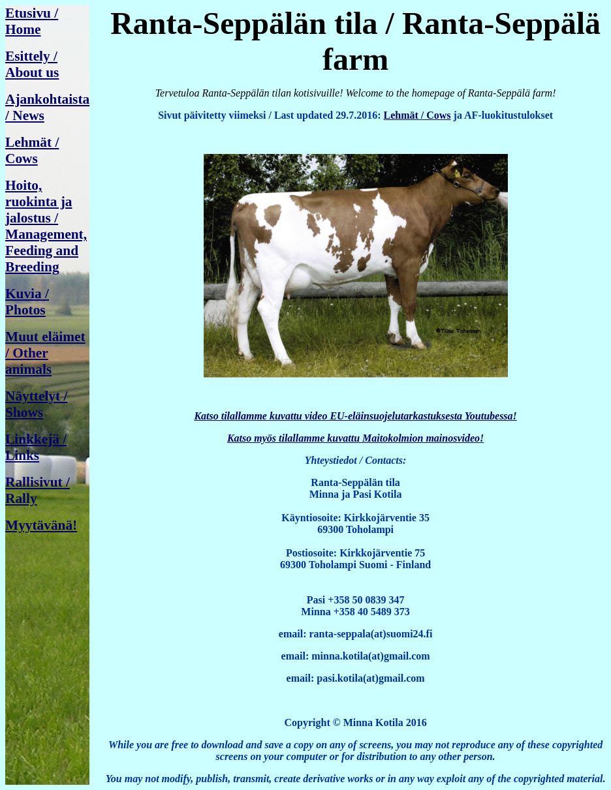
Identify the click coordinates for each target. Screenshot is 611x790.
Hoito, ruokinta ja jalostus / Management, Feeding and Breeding (46, 226)
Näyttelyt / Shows (36, 404)
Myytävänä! (41, 525)
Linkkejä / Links (36, 447)
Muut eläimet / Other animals (45, 353)
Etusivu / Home (31, 21)
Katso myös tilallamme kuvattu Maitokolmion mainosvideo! (355, 438)
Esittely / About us (32, 64)
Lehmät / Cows (32, 150)
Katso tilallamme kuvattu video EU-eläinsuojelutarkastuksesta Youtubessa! (355, 415)
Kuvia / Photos (27, 302)
